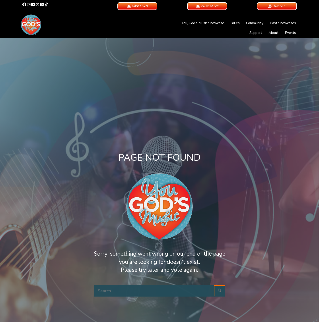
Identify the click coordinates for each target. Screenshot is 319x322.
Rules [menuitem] (235, 23)
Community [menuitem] (254, 23)
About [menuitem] (273, 32)
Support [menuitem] (255, 32)
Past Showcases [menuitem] (283, 23)
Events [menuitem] (290, 32)
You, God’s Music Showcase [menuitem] (203, 23)
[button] (24, 4)
